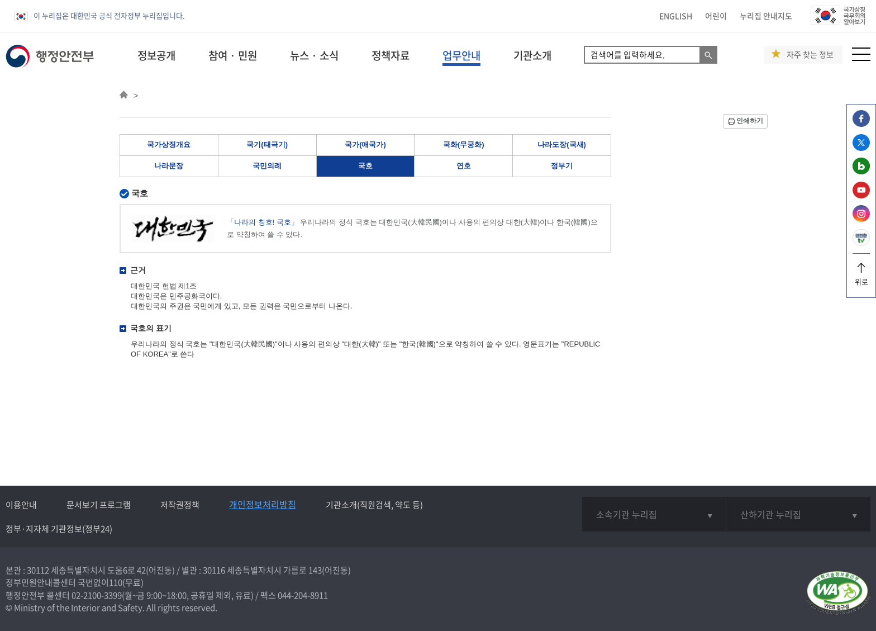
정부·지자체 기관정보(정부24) (59, 529)
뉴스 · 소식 (314, 55)
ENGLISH (675, 15)
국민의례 (267, 166)
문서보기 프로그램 (98, 505)
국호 (365, 166)
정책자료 (391, 55)
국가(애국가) (365, 144)
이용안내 (21, 505)
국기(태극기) (267, 144)
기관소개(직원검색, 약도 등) (374, 505)
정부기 (562, 166)
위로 (861, 277)
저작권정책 (179, 505)
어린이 (716, 15)
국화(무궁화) (463, 144)
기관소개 (532, 55)
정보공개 (156, 55)
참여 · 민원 (232, 55)
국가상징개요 (169, 144)
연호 (463, 166)
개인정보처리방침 (262, 504)
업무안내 (461, 55)
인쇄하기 (749, 121)
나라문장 (168, 166)
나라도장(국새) (561, 144)
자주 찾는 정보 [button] (810, 54)
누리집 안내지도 (766, 15)
